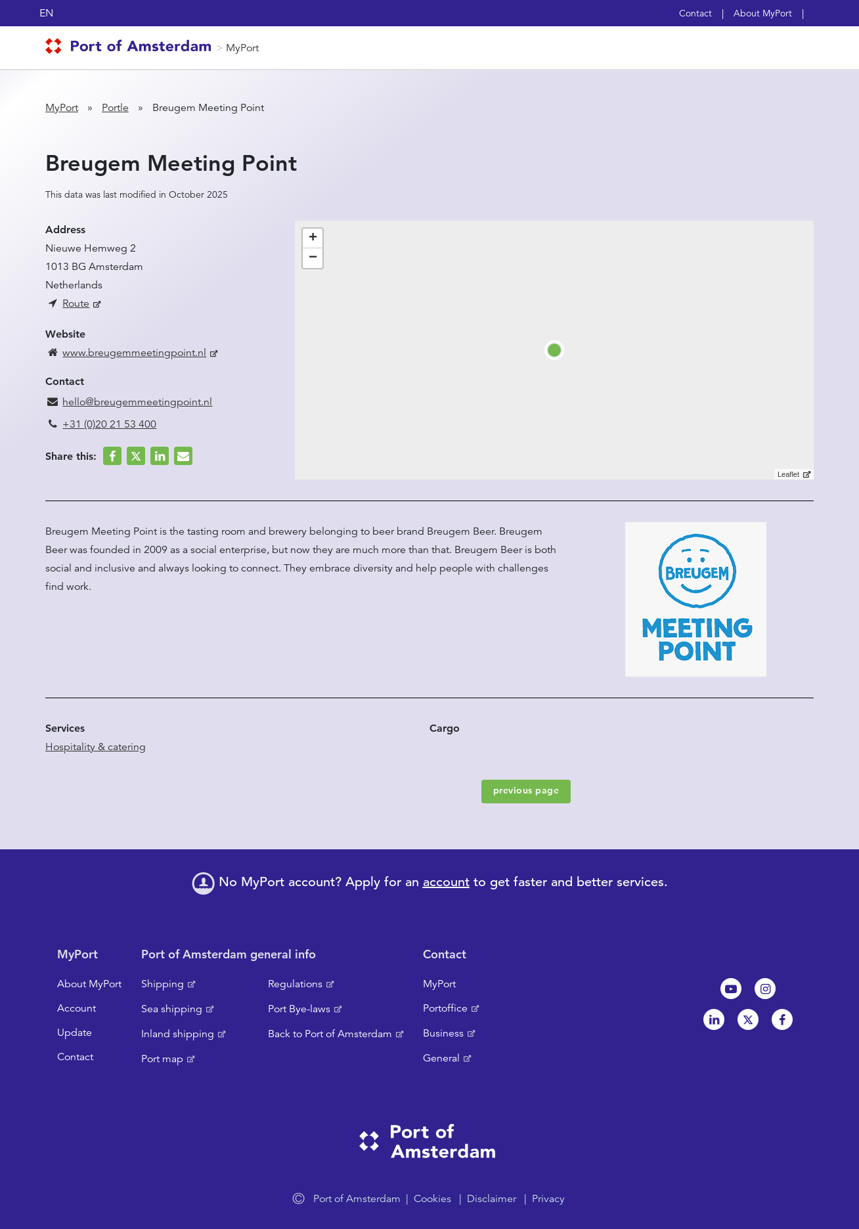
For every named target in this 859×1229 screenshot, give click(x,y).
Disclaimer (491, 1198)
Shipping (162, 984)
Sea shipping (171, 1009)
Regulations (295, 984)
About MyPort (763, 13)
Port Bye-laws (299, 1009)
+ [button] (313, 238)
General (441, 1058)
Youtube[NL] (730, 988)
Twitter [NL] (748, 1019)
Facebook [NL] (782, 1019)
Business (443, 1033)
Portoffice (445, 1008)
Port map (162, 1058)
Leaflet (788, 474)
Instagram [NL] (765, 988)
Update (74, 1032)
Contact (695, 13)
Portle (115, 107)
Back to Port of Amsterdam (330, 1033)
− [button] (313, 258)
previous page (526, 790)
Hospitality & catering (95, 746)
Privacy (548, 1198)
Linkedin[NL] (713, 1019)
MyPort (242, 48)
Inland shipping (177, 1033)
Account (76, 1008)
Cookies (432, 1198)
